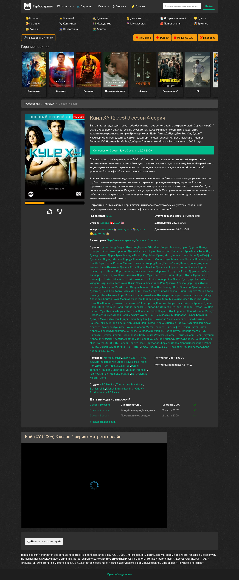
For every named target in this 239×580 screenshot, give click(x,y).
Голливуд (153, 240)
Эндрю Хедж (160, 298)
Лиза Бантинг (196, 319)
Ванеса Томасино (101, 322)
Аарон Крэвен (194, 303)
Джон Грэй (102, 365)
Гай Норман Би (99, 373)
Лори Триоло (124, 306)
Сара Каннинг (124, 271)
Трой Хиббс (165, 338)
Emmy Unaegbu (150, 346)
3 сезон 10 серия (100, 404)
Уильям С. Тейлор (144, 306)
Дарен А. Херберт (100, 330)
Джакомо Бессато (123, 303)
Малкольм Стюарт (182, 259)
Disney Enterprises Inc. (119, 388)
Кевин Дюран (188, 263)
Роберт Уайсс (148, 338)
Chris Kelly (136, 319)
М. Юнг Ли (112, 342)
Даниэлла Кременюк (150, 330)
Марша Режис (128, 298)
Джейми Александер (179, 283)
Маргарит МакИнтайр (115, 287)
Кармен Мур (97, 311)
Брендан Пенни (132, 255)
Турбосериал (43, 6)
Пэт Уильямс (139, 373)
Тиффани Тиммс (144, 271)
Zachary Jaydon (138, 314)
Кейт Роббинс (106, 306)
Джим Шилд (108, 247)
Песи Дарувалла (149, 342)
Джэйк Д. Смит (99, 290)
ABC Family (113, 392)
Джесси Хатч (128, 267)
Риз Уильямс (104, 314)
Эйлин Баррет (188, 290)
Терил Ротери (113, 263)
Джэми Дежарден (171, 346)
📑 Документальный (172, 18)
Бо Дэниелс (163, 306)
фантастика (105, 229)
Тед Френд (119, 322)
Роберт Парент (128, 342)
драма (141, 229)
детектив (100, 233)
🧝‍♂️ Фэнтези (100, 29)
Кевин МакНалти (143, 259)
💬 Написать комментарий (44, 541)
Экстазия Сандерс (137, 311)
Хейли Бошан (195, 311)
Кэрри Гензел (176, 303)
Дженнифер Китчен (177, 326)
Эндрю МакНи (146, 267)
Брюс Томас (156, 251)
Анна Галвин (109, 295)
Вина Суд (195, 298)
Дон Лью (130, 330)
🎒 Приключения (170, 23)
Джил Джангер (120, 365)
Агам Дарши (132, 290)
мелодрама (125, 229)
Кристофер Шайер (101, 279)
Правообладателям (119, 574)
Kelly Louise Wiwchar (151, 334)
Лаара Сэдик (158, 311)
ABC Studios (107, 384)
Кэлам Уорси (203, 259)
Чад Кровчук (159, 303)
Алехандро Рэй (155, 283)
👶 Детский (133, 18)
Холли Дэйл (129, 357)
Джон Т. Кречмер (128, 361)
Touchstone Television (129, 384)
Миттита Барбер (183, 338)
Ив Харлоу (144, 298)
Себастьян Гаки (146, 295)
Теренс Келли (106, 271)
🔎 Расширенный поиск (38, 37)
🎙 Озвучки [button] (119, 6)
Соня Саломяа (127, 275)
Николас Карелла (192, 295)
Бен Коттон (116, 290)
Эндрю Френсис (170, 247)
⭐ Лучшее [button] (139, 6)
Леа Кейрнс (104, 303)
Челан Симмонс (109, 267)
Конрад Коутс (154, 263)
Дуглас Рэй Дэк (203, 306)
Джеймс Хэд (108, 361)
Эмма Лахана (136, 283)
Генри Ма (109, 350)
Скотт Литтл (198, 326)
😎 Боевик (32, 18)
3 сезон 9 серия (99, 410)
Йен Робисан (171, 263)
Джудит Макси (99, 319)
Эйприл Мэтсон (139, 287)
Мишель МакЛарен (114, 369)
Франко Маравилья (113, 346)
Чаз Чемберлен (176, 319)
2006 (108, 215)
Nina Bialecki (97, 342)
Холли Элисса (188, 267)
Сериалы (141, 240)
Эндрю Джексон (127, 247)
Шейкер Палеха (176, 322)
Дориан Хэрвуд (122, 259)
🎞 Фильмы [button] (64, 6)
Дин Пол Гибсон (202, 287)
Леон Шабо (131, 334)
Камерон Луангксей (114, 326)
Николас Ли (140, 279)
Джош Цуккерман (196, 275)
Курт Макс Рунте (153, 255)
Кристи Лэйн (111, 298)
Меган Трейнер (155, 326)
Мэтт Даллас (172, 255)
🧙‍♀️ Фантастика (68, 29)
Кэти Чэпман (195, 322)
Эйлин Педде (175, 275)
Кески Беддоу (108, 275)
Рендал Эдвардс (182, 306)
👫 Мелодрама (102, 23)
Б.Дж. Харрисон (176, 311)
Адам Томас (131, 338)
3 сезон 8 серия (99, 415)
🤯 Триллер (201, 23)
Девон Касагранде (191, 342)
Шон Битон (133, 346)
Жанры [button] (102, 6)
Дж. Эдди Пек (190, 279)
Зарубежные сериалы (120, 240)
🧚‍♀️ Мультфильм (136, 23)
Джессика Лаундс (101, 259)
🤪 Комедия (33, 23)
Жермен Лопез (169, 342)
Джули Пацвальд (175, 314)
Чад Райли (172, 251)
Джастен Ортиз (174, 334)
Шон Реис (118, 330)
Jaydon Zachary (193, 346)
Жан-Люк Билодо (161, 287)
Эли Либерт (97, 263)
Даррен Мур (144, 275)
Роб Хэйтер (143, 303)
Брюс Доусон (189, 247)
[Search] (182, 6)
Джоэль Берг (193, 334)
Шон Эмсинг (156, 314)
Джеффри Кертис (112, 338)
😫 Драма (200, 18)
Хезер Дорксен (190, 271)
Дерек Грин (115, 255)
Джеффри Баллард (169, 295)
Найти (209, 6)
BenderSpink (97, 388)
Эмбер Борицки (197, 314)
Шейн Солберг (158, 279)
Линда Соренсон (168, 290)
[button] (103, 421)
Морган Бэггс (98, 377)
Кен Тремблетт (189, 251)
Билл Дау (205, 251)
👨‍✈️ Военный (66, 18)
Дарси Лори (120, 314)
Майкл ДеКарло (120, 373)
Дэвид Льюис (98, 255)
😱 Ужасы (32, 29)
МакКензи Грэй (122, 279)
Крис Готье (159, 275)
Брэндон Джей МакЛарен (132, 251)
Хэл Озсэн (174, 279)
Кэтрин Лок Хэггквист (113, 283)
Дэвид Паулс (172, 330)
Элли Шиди (189, 255)
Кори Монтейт (127, 295)
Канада (104, 222)
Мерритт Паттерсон (168, 271)
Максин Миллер (179, 298)
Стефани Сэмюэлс (154, 319)
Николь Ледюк (156, 322)
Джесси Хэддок (119, 319)
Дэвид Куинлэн (136, 322)
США (117, 222)
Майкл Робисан (136, 369)
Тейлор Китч (108, 251)
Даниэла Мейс (203, 338)
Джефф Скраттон (112, 334)
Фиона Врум (162, 259)
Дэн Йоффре (204, 255)
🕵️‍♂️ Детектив (100, 18)
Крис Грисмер (112, 357)
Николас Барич (115, 311)
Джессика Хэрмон (167, 267)
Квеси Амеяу (149, 290)
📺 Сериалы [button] (84, 6)
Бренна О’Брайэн (148, 247)
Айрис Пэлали (136, 326)
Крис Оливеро (182, 287)
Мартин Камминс (134, 263)
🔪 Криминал (67, 23)
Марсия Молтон (191, 330)
